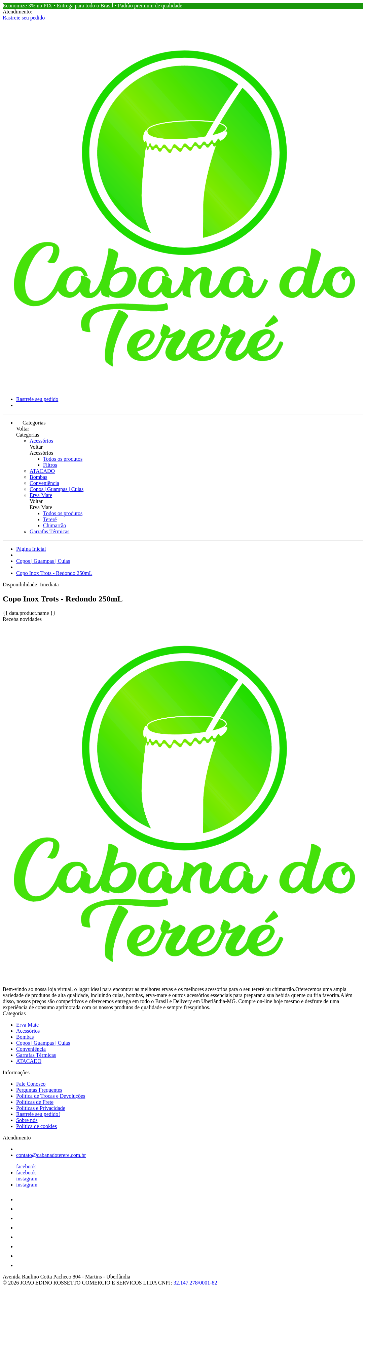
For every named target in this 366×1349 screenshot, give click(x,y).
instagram (26, 1178)
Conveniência (44, 483)
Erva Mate (41, 495)
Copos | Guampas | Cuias (56, 489)
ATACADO (42, 471)
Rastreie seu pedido (24, 17)
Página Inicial (31, 549)
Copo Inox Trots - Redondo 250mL (54, 573)
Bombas (38, 477)
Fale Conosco (31, 1084)
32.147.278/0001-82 (195, 1283)
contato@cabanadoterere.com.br (51, 1155)
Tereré (50, 519)
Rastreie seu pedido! (38, 1114)
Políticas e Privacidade (40, 1108)
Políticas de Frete (34, 1102)
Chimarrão (54, 525)
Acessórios (41, 441)
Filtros (50, 465)
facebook (26, 1166)
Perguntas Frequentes (39, 1090)
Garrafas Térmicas (49, 531)
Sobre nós (27, 1120)
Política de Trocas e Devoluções (50, 1096)
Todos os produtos (62, 459)
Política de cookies (36, 1126)
